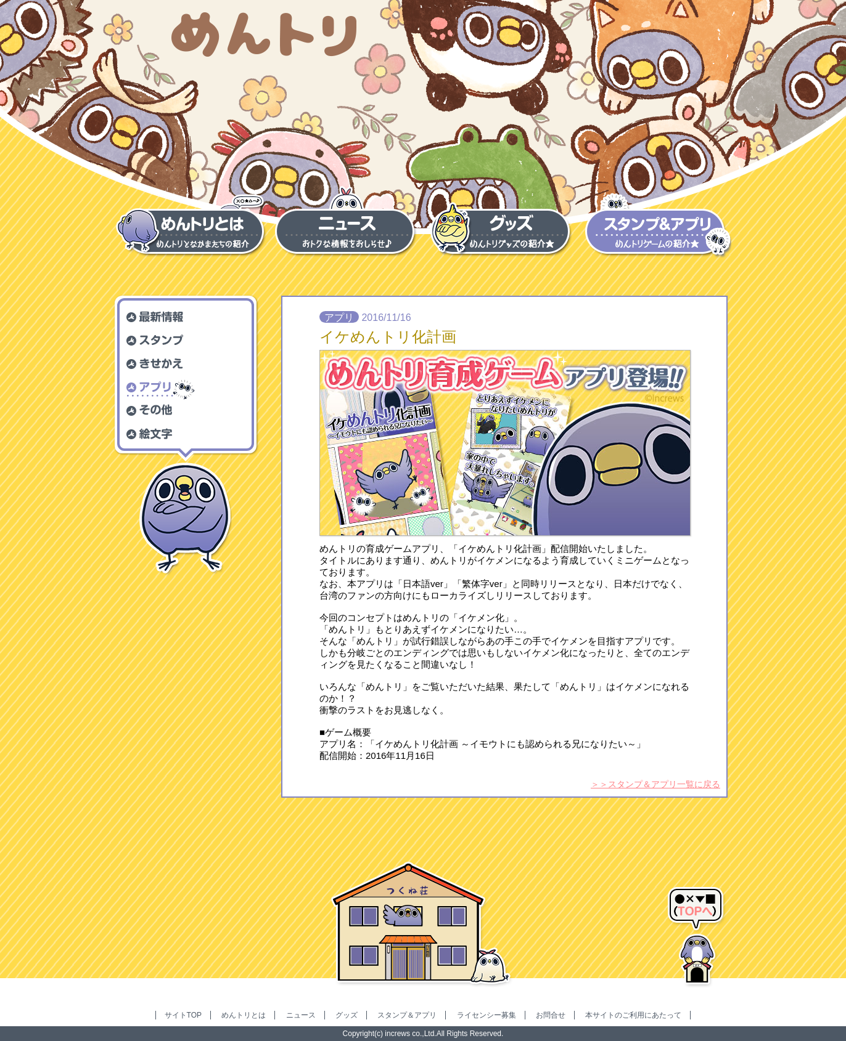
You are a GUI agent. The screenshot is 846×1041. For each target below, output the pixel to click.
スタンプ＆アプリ (407, 1015)
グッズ (346, 1015)
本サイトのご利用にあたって (633, 1015)
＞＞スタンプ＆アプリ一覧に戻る (655, 784)
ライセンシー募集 (486, 1015)
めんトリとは (243, 1015)
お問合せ (550, 1015)
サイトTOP (183, 1015)
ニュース (301, 1015)
